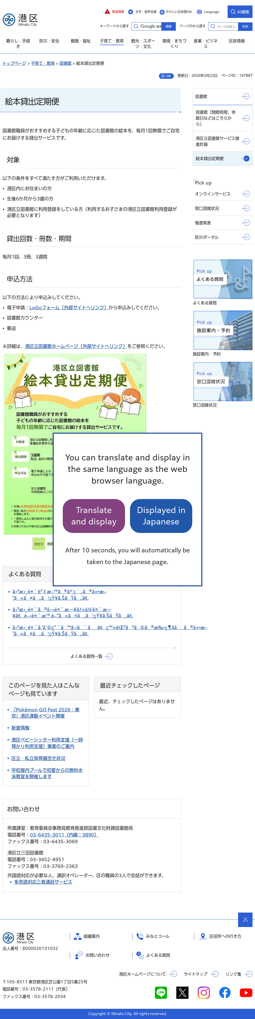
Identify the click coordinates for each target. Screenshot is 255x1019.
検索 (245, 26)
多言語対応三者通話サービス (43, 882)
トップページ (14, 63)
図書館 (65, 63)
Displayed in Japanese (161, 515)
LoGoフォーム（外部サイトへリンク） (69, 307)
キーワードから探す (135, 26)
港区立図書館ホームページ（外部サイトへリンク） (76, 346)
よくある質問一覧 (86, 656)
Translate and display (94, 515)
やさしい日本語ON (179, 11)
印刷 (168, 76)
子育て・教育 (43, 63)
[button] (114, 11)
